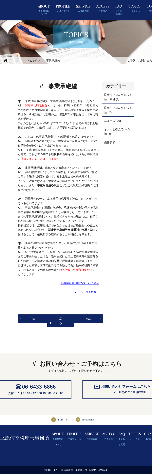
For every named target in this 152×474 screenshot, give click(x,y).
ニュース (109, 120)
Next (88, 318)
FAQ (118, 10)
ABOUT (44, 10)
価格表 (108, 142)
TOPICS (134, 8)
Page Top (63, 419)
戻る (60, 321)
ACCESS (102, 8)
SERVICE (83, 8)
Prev (32, 318)
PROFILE (63, 8)
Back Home (88, 419)
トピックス (34, 60)
